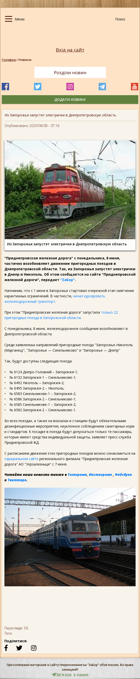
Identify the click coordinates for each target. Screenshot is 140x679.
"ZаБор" (67, 279)
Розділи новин (70, 72)
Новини (24, 59)
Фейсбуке (123, 474)
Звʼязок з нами (70, 675)
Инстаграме (100, 474)
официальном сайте (21, 458)
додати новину (70, 99)
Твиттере (17, 480)
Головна (9, 59)
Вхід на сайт (70, 50)
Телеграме (77, 474)
